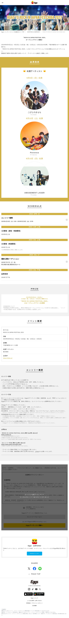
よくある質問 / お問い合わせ (34, 600)
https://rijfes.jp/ (7, 358)
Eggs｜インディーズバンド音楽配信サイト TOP (12, 31)
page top (35, 574)
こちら (25, 449)
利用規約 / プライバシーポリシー (34, 603)
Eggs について (34, 598)
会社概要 (34, 605)
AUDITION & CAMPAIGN (33, 31)
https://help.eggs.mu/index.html (11, 444)
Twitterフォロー (34, 553)
